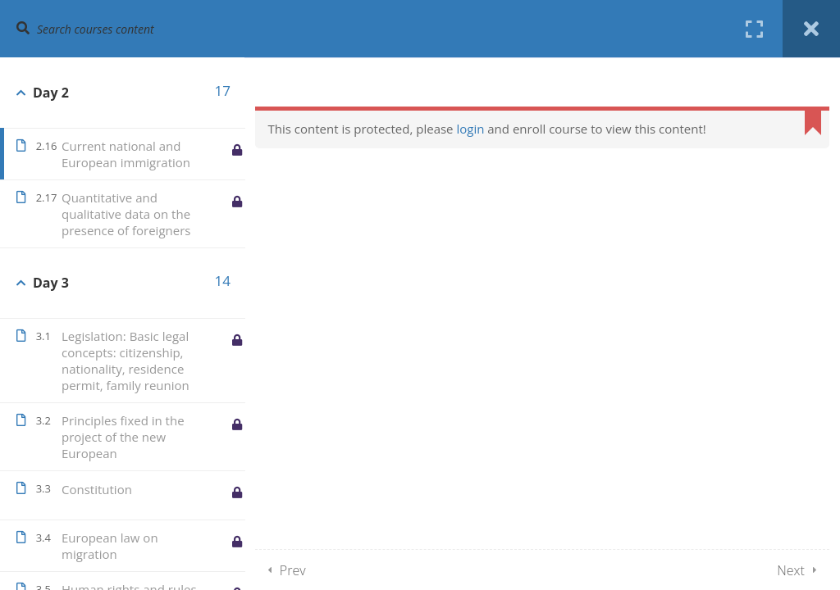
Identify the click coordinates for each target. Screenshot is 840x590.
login (471, 128)
